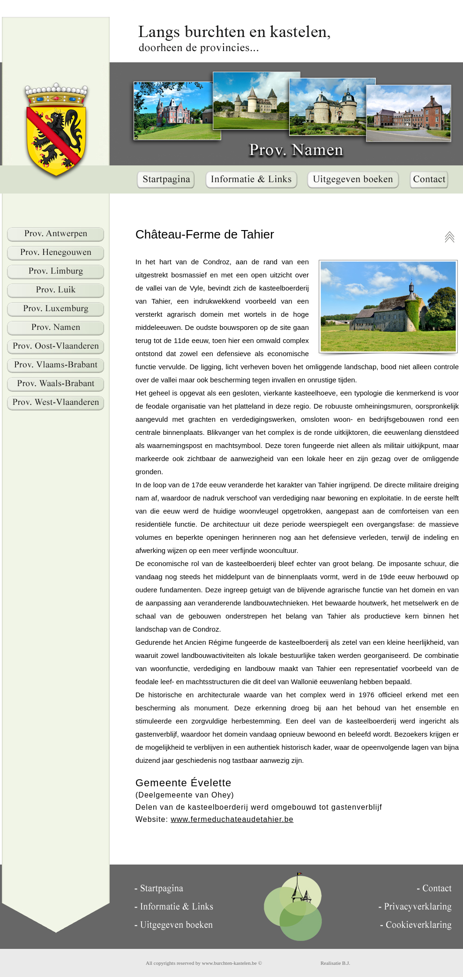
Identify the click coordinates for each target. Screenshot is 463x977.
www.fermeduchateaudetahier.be (232, 819)
